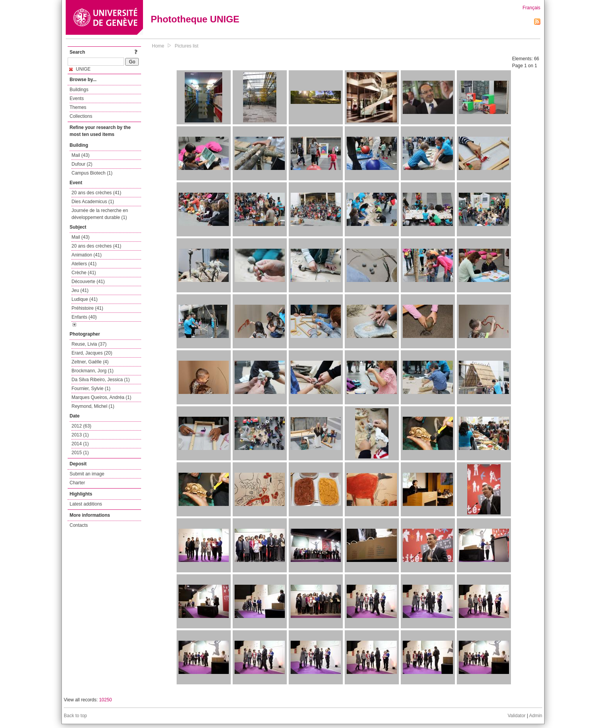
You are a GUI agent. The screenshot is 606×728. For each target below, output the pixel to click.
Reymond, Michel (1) (92, 406)
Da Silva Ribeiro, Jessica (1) (100, 379)
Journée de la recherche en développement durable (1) (99, 214)
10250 (105, 700)
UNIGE (79, 69)
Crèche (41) (83, 272)
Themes (78, 107)
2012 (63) (81, 426)
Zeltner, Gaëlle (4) (90, 362)
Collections (81, 116)
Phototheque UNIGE (195, 19)
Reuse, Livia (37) (89, 344)
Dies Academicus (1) (92, 201)
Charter (77, 482)
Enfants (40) (84, 317)
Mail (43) (80, 155)
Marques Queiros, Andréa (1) (101, 397)
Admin (535, 715)
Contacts (79, 525)
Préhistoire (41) (87, 308)
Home (158, 46)
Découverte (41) (88, 281)
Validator (516, 715)
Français (531, 7)
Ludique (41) (84, 299)
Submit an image (87, 474)
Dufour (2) (81, 164)
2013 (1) (80, 435)
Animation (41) (86, 255)
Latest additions (86, 504)
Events (77, 98)
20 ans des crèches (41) (96, 192)
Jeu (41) (80, 290)
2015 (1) (80, 452)
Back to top (75, 715)
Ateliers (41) (84, 263)
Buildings (79, 89)
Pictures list (186, 46)
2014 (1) (80, 443)
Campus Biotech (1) (91, 173)
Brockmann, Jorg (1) (92, 370)
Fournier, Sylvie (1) (91, 388)
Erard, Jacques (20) (91, 353)
